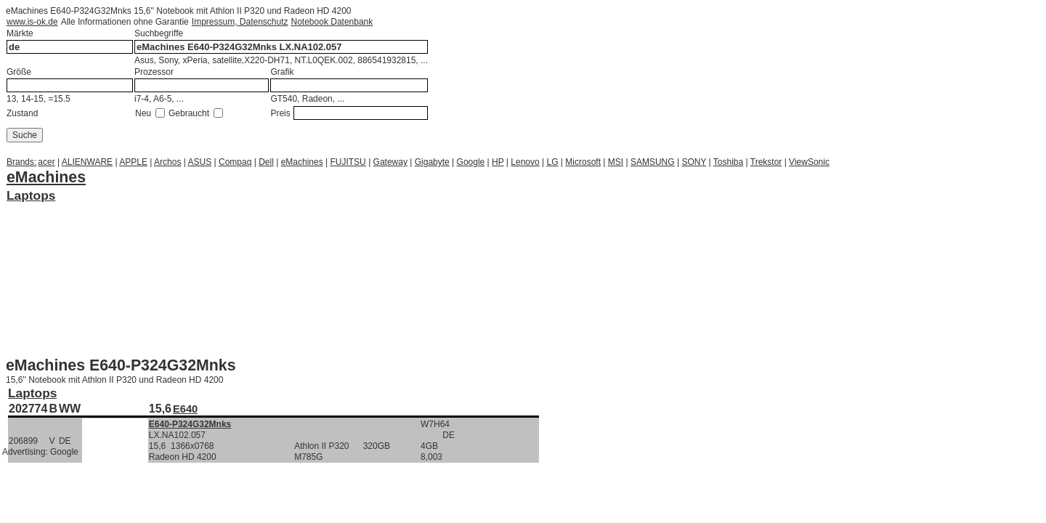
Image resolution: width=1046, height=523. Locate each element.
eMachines (302, 162)
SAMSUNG (653, 162)
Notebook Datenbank (332, 22)
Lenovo (525, 162)
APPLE (133, 162)
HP (497, 162)
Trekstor (766, 162)
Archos (167, 162)
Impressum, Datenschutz (240, 22)
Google (471, 162)
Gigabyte (432, 162)
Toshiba (728, 162)
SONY (693, 162)
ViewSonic (809, 162)
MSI (615, 162)
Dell (266, 162)
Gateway (390, 162)
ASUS (200, 162)
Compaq (235, 162)
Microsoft (583, 162)
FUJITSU (347, 162)
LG (553, 162)
